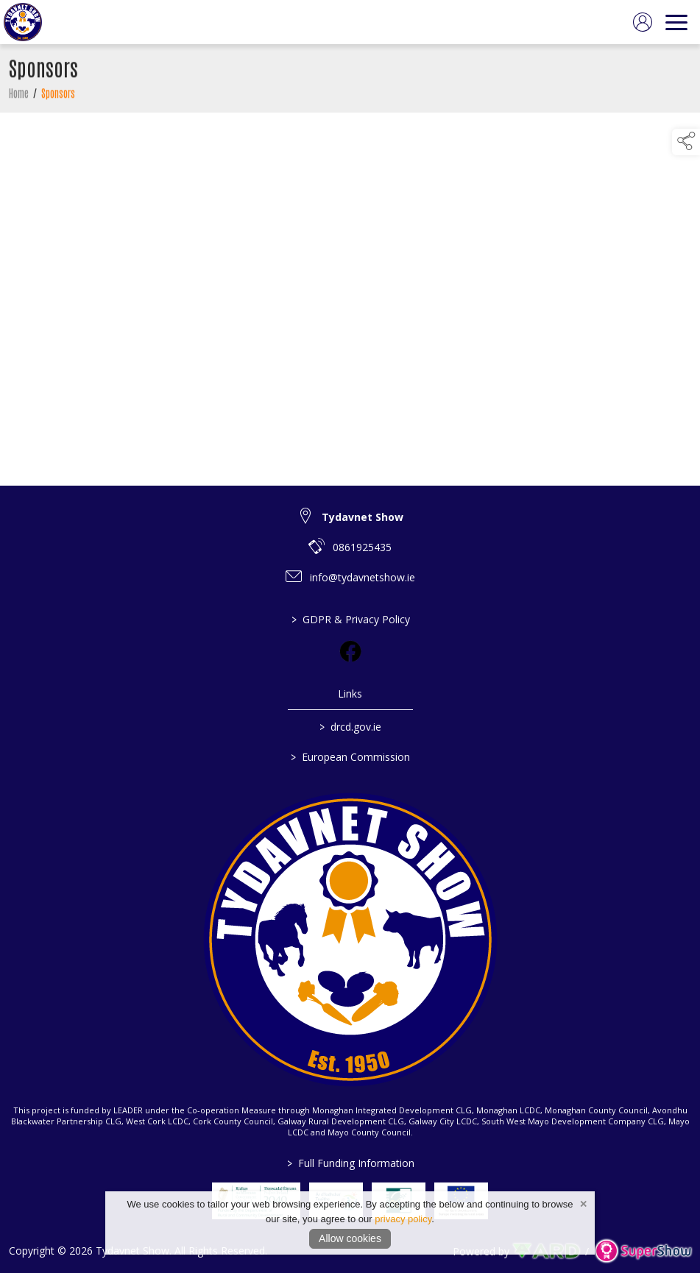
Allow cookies (350, 1238)
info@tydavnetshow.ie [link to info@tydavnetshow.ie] (362, 577)
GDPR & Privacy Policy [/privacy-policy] (350, 619)
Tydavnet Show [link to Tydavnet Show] (362, 517)
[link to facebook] (350, 651)
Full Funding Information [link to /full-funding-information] (350, 1163)
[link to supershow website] (643, 1251)
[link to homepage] (23, 22)
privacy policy (403, 1218)
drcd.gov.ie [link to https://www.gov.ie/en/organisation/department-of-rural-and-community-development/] (350, 726)
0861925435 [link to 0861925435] (362, 547)
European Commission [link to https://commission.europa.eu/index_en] (350, 756)
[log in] (642, 22)
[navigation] (676, 22)
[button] (686, 142)
